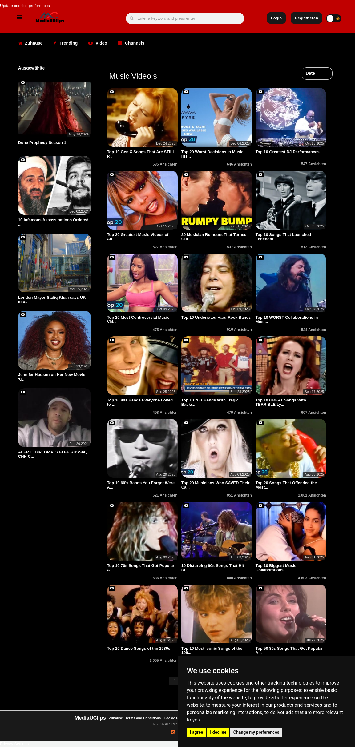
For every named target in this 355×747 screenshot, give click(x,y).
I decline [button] (218, 732)
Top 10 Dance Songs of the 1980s (139, 648)
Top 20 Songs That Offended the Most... (286, 485)
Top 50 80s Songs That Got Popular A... (289, 650)
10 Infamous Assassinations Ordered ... (53, 222)
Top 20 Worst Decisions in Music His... (212, 154)
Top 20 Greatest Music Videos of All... (138, 236)
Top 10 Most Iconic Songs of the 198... (211, 650)
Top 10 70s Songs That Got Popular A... (141, 567)
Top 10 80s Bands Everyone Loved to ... (140, 402)
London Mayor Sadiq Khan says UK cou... (52, 299)
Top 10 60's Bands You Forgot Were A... (141, 485)
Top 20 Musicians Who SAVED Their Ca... (215, 485)
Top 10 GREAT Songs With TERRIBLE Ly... (281, 402)
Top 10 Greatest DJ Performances (288, 152)
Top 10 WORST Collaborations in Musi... (287, 319)
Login (276, 18)
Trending (65, 43)
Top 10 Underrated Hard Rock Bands (216, 317)
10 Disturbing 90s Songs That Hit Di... (212, 567)
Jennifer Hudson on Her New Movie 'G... (51, 376)
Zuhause (30, 43)
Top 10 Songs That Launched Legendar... (283, 236)
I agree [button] (196, 732)
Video (97, 43)
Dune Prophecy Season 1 (42, 142)
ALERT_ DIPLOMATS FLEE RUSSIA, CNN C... (52, 454)
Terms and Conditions (143, 718)
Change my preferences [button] (256, 732)
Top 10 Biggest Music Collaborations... (276, 567)
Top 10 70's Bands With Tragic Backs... (210, 402)
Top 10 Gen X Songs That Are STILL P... (141, 154)
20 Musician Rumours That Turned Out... (214, 236)
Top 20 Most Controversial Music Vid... (138, 319)
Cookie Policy (175, 718)
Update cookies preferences (25, 5)
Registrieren (306, 18)
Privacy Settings (14, 743)
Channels (131, 43)
